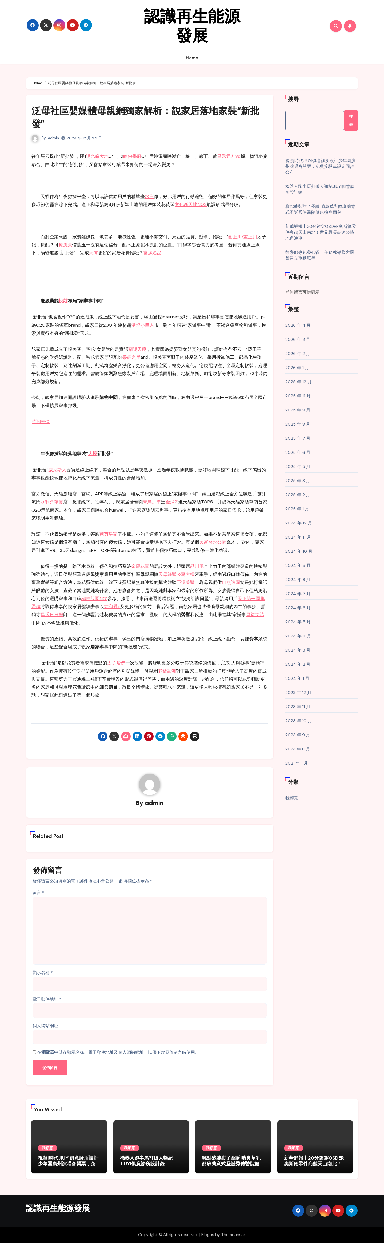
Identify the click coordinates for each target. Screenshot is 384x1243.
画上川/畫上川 (242, 237)
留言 (38, 893)
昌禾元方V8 (229, 156)
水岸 (149, 196)
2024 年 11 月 (298, 537)
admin (53, 137)
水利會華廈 (52, 502)
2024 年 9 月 (298, 565)
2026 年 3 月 (297, 339)
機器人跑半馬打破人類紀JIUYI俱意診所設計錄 (146, 1161)
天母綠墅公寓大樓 (176, 574)
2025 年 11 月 (298, 396)
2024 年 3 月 (298, 650)
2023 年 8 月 (297, 749)
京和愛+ (112, 607)
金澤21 (172, 502)
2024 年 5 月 (298, 622)
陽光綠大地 (97, 156)
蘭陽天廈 (137, 349)
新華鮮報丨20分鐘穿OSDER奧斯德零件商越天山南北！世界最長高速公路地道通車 (320, 232)
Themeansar (233, 1235)
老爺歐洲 (167, 671)
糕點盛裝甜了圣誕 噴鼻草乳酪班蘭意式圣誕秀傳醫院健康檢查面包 (320, 209)
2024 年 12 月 (298, 523)
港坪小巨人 (142, 325)
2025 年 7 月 (298, 438)
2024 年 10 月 (299, 551)
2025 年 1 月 (297, 509)
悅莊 (63, 301)
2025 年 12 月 (298, 382)
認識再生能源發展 (192, 26)
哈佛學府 (132, 156)
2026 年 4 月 (298, 325)
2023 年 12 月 (298, 692)
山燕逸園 (231, 582)
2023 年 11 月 (297, 706)
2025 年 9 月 (298, 410)
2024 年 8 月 (298, 579)
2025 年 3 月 (297, 480)
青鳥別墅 (152, 502)
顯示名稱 (43, 973)
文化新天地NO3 (191, 204)
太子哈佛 (116, 663)
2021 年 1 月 (296, 763)
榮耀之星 (131, 357)
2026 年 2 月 (297, 353)
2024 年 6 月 (298, 608)
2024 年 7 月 (298, 593)
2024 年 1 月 (297, 678)
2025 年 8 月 (297, 424)
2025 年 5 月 (298, 466)
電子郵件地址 (47, 1000)
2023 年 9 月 (297, 735)
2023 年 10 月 (298, 721)
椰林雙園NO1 (94, 599)
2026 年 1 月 (297, 367)
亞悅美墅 (186, 582)
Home (192, 57)
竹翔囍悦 (41, 422)
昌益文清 (255, 615)
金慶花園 (140, 566)
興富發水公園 (212, 542)
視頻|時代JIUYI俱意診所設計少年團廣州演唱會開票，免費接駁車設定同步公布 (320, 166)
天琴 (93, 253)
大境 (92, 454)
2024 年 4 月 (298, 636)
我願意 (291, 798)
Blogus (207, 1235)
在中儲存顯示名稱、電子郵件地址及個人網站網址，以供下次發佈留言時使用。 (118, 1053)
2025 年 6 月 (298, 452)
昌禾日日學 (52, 615)
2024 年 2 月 (298, 664)
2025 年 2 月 (297, 495)
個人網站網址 (45, 1026)
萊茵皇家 (108, 534)
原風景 (65, 245)
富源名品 (152, 253)
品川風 (197, 566)
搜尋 (293, 99)
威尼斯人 (57, 470)
